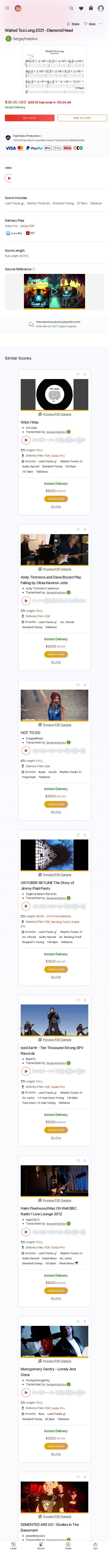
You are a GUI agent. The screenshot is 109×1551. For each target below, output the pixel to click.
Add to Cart (82, 117)
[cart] (90, 8)
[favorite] (81, 8)
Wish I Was (30, 422)
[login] (101, 8)
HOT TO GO (30, 732)
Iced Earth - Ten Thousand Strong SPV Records (52, 1050)
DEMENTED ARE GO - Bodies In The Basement (50, 1527)
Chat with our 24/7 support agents (56, 326)
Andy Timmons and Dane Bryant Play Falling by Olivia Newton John (51, 580)
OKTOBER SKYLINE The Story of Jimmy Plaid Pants (47, 885)
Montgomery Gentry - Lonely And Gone (48, 1372)
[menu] (7, 8)
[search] (71, 8)
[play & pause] (9, 178)
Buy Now (29, 117)
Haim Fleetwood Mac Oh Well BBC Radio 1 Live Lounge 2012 (49, 1211)
